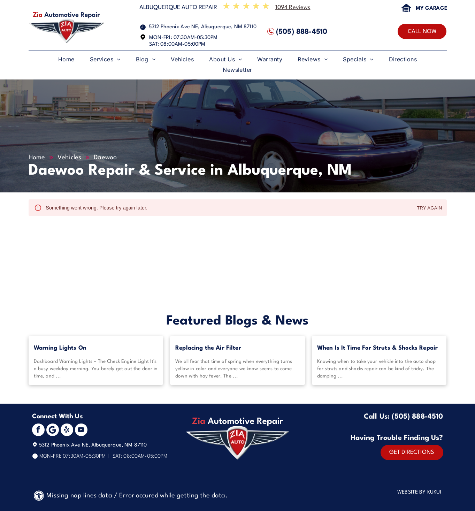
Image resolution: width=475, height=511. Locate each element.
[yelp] (67, 431)
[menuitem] (66, 61)
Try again (429, 208)
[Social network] (52, 431)
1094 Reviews (293, 7)
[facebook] (38, 431)
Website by (411, 492)
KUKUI (434, 492)
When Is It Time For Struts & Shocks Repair (377, 348)
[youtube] (81, 431)
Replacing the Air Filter (208, 348)
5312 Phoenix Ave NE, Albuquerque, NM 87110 (202, 27)
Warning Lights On (60, 348)
